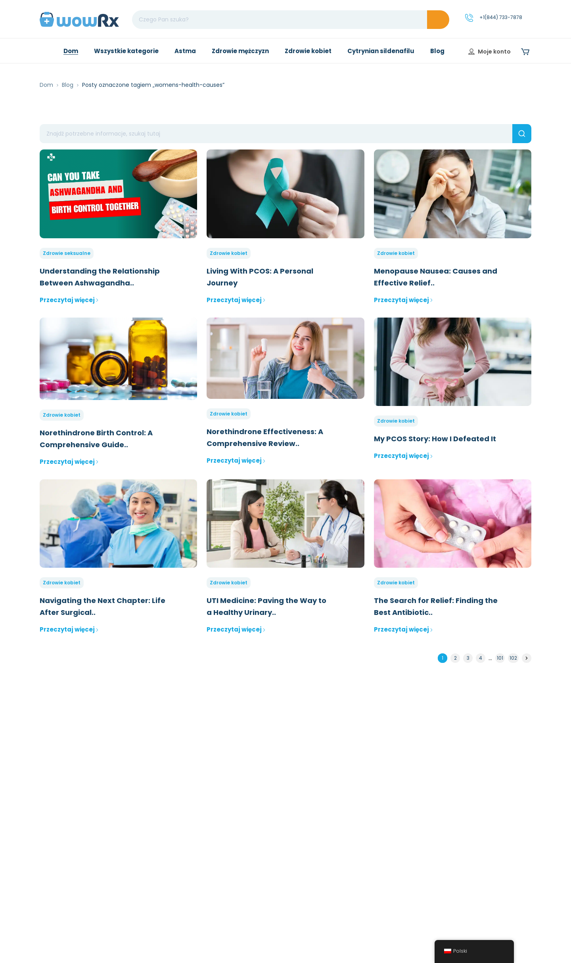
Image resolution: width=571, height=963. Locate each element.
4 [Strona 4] (480, 658)
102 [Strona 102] (513, 658)
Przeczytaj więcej (69, 300)
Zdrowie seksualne (66, 253)
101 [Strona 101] (500, 658)
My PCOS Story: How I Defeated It (435, 439)
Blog (67, 85)
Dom (46, 85)
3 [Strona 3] (468, 658)
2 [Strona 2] (455, 658)
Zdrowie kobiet (228, 253)
